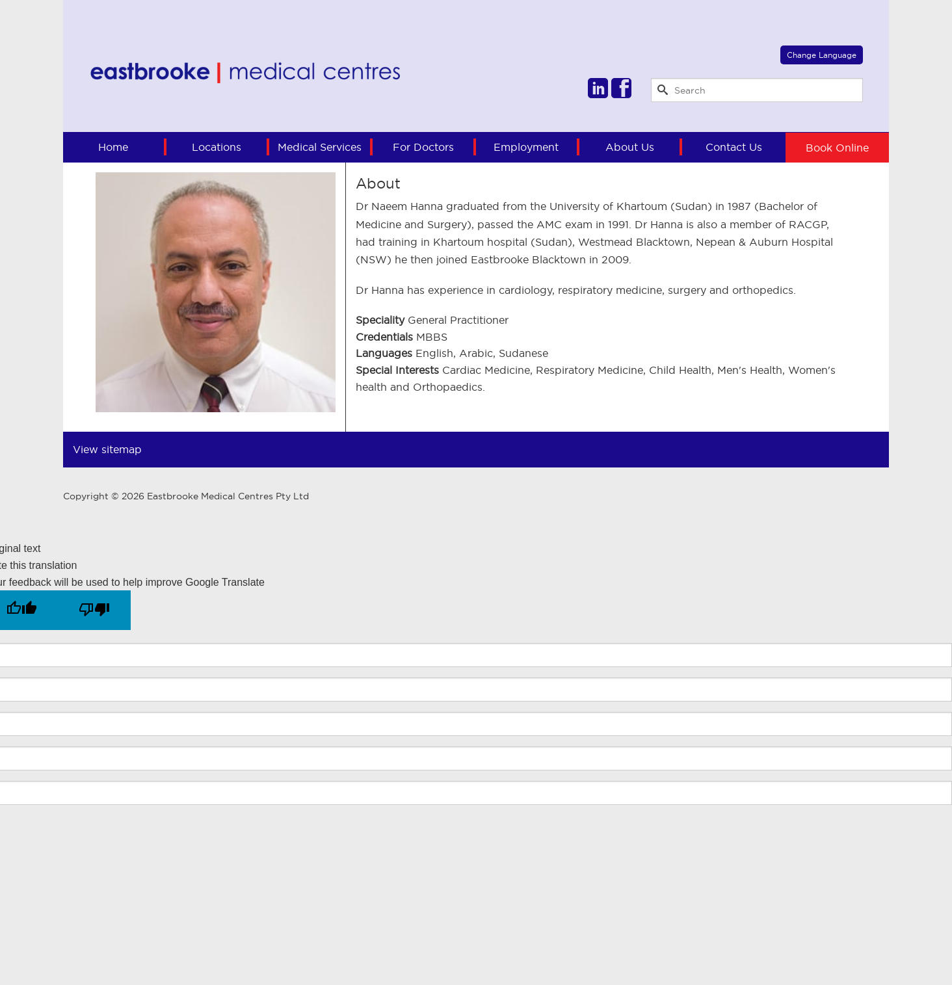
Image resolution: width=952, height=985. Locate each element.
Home (113, 146)
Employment (526, 146)
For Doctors (423, 146)
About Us (629, 146)
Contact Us (734, 146)
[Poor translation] (94, 610)
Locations (216, 146)
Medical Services (320, 146)
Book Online (837, 146)
